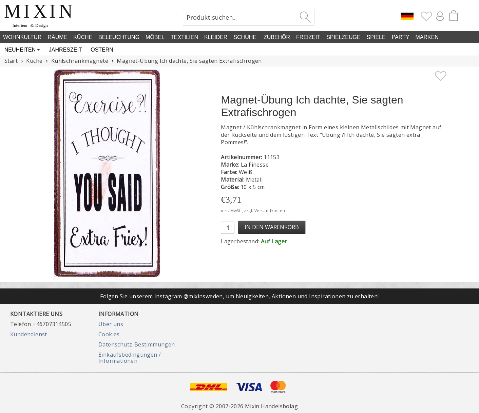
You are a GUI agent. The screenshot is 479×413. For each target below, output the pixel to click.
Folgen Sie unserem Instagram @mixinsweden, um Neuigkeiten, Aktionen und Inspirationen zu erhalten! (239, 296)
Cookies (109, 334)
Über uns (110, 324)
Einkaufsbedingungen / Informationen (129, 357)
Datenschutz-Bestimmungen (136, 344)
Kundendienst (28, 334)
